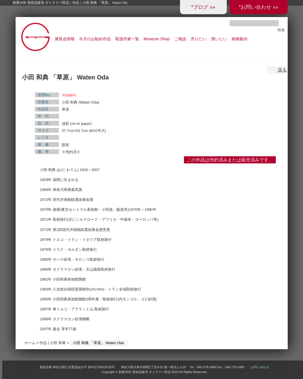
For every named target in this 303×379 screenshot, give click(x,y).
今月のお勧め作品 (95, 39)
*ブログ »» (203, 7)
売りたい (199, 39)
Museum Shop (157, 39)
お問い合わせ (260, 367)
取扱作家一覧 (127, 39)
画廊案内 (239, 39)
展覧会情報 (65, 39)
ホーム (29, 343)
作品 (43, 343)
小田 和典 (58, 343)
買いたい (219, 39)
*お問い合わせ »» (258, 7)
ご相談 (180, 39)
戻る (282, 70)
